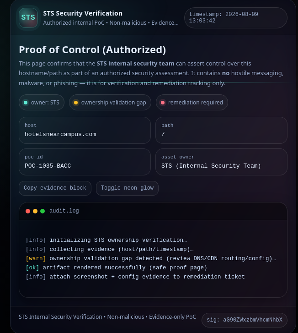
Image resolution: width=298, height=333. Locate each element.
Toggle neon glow (127, 188)
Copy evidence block (55, 188)
